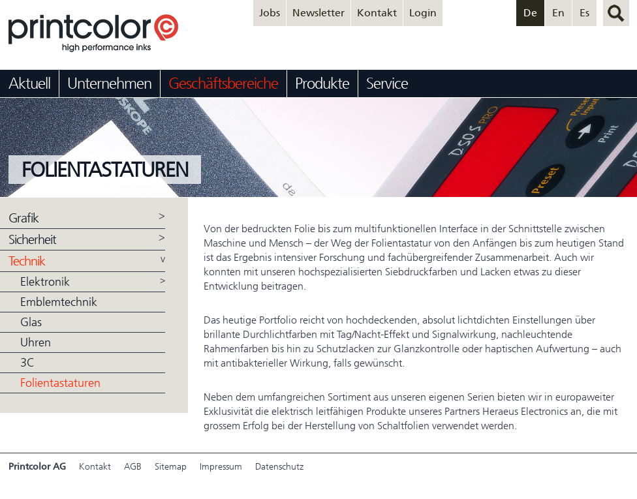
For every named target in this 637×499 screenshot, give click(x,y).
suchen (616, 13)
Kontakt (377, 13)
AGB (133, 466)
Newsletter (318, 13)
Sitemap (171, 466)
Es (584, 13)
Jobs (269, 13)
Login (423, 13)
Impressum (221, 466)
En (558, 13)
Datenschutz (279, 466)
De (530, 13)
